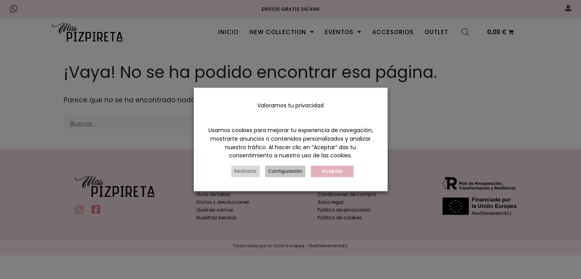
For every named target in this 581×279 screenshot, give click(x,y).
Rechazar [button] (245, 171)
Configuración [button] (285, 171)
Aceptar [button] (332, 171)
